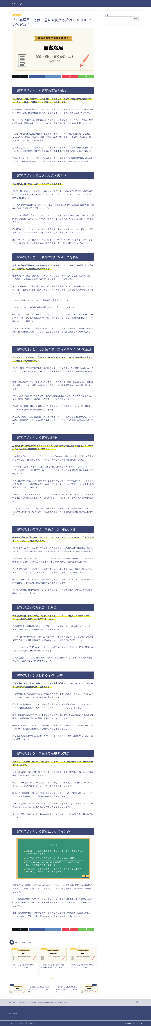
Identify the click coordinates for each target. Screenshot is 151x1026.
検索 (106, 15)
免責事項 (31, 1023)
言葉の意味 (17, 15)
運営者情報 (13, 1014)
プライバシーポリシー (18, 1023)
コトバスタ (15, 3)
